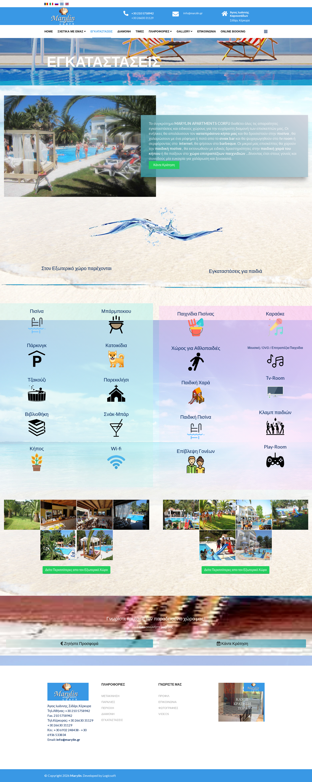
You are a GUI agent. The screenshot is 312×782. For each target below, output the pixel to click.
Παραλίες (108, 702)
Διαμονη (124, 31)
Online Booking (233, 31)
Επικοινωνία (167, 702)
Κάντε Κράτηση (164, 165)
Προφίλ (163, 696)
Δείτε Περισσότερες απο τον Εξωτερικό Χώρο (76, 570)
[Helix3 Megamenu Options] (266, 31)
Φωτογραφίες (168, 708)
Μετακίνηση (110, 696)
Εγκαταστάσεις (102, 31)
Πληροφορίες (159, 31)
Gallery (183, 31)
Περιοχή (107, 708)
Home (48, 31)
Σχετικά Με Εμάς (70, 31)
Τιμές (140, 31)
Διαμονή (107, 714)
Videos (163, 714)
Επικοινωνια (206, 31)
